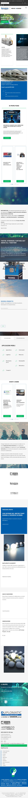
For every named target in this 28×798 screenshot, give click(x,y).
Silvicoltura (21, 365)
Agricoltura (9, 350)
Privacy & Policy (20, 795)
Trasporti (8, 370)
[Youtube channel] (1, 5)
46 (6, 94)
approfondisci (7, 181)
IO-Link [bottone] (3, 635)
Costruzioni (21, 350)
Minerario (21, 354)
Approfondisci (4, 228)
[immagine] (14, 547)
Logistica (8, 354)
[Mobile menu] (26, 8)
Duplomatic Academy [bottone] (6, 576)
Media (4, 763)
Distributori (5, 760)
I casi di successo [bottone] (5, 610)
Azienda (4, 759)
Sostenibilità (5, 752)
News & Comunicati (6, 762)
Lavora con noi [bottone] (5, 524)
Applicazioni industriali (20, 338)
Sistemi (4, 755)
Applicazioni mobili (7, 338)
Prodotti (4, 754)
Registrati (5, 745)
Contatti (4, 765)
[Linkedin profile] (3, 5)
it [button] (22, 3)
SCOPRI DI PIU (4, 21)
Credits (19, 796)
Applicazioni (5, 757)
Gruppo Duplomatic (6, 751)
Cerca (3, 326)
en (25, 3)
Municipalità (22, 360)
